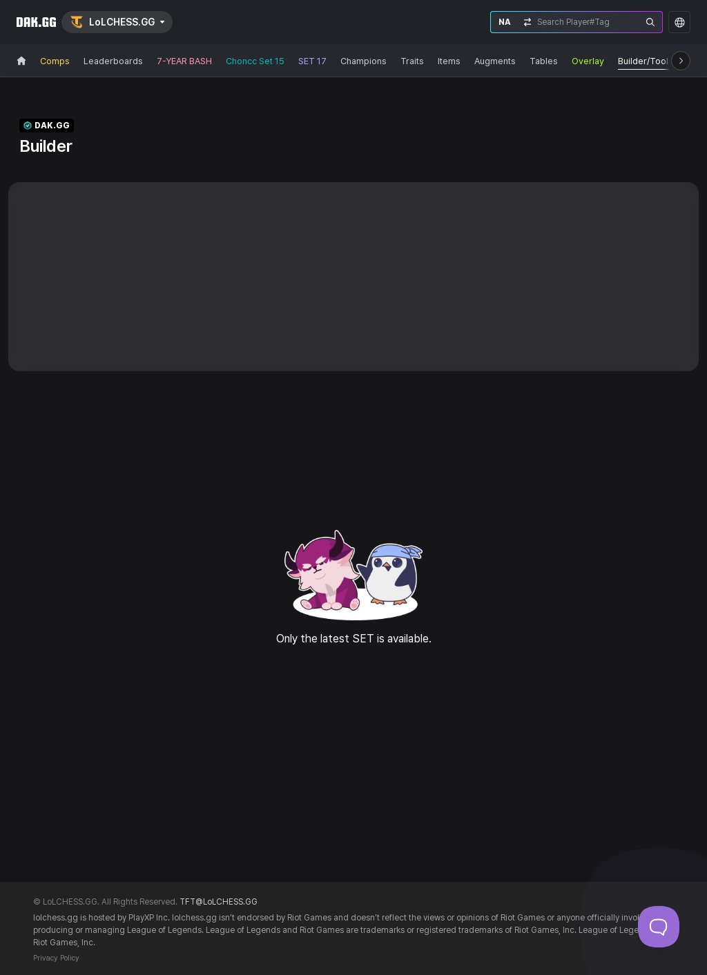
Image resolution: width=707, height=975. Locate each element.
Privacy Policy (56, 958)
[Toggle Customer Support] (658, 926)
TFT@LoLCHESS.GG (219, 902)
